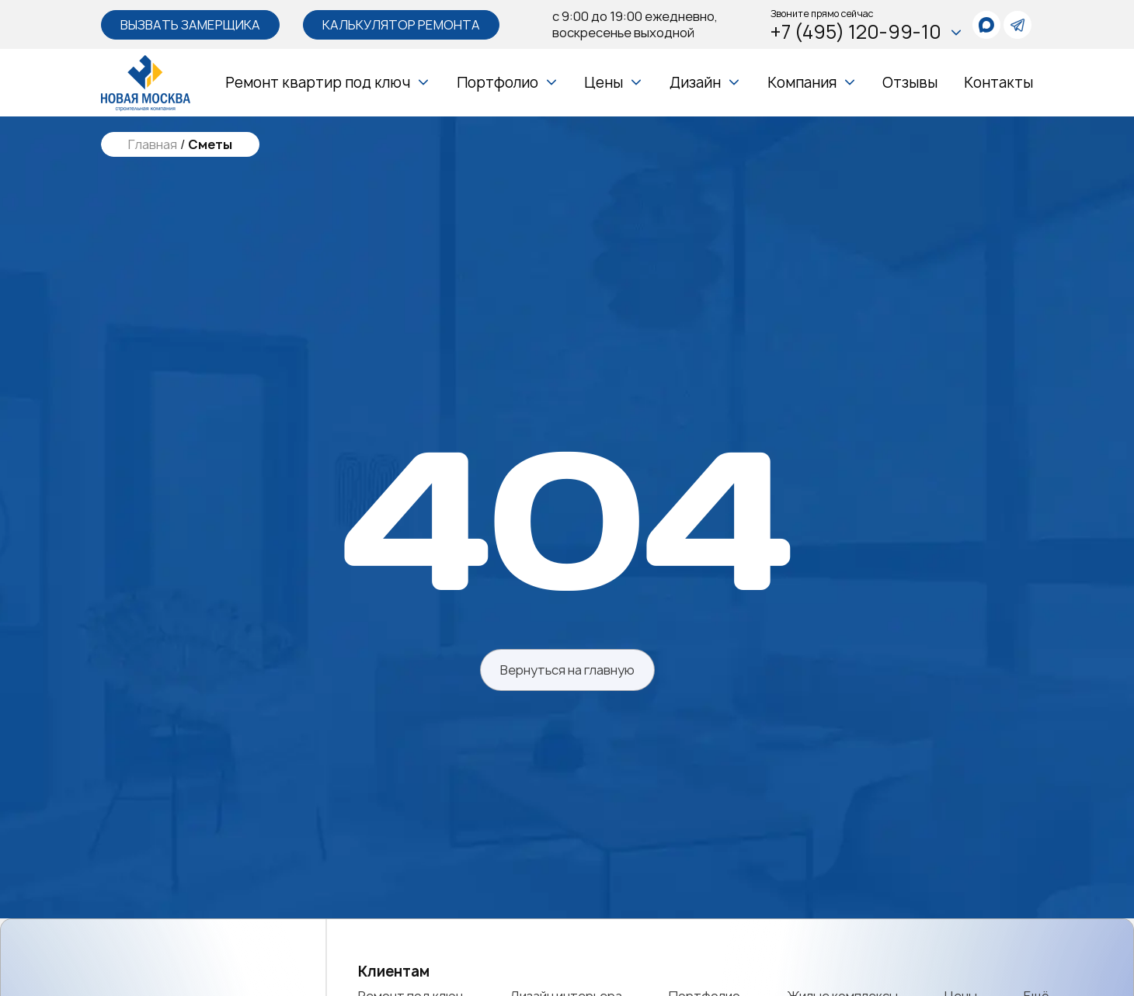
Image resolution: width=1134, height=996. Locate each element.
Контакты (998, 83)
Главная (152, 145)
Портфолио (497, 83)
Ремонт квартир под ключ (317, 83)
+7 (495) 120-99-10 (866, 32)
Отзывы (909, 83)
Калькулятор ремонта (401, 24)
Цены (603, 83)
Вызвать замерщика (190, 24)
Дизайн (695, 83)
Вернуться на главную (567, 669)
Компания (802, 83)
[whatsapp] (986, 25)
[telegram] (1017, 25)
